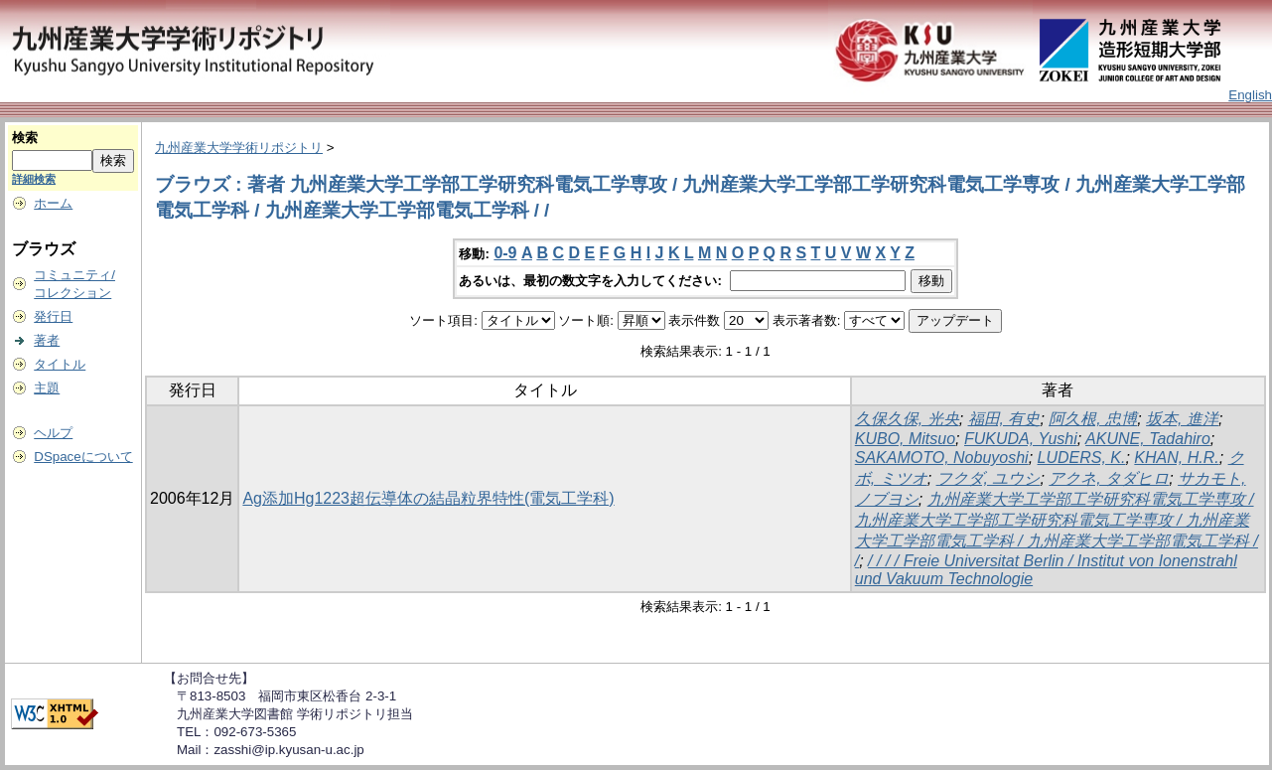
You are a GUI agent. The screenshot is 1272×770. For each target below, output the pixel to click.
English (1250, 94)
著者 (47, 340)
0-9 (505, 252)
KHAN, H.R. (1176, 457)
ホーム (53, 203)
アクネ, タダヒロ (1109, 478)
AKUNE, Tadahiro (1147, 438)
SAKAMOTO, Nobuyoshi (942, 457)
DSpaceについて (83, 456)
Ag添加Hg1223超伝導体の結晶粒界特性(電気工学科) (428, 498)
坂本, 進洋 (1182, 418)
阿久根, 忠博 (1093, 418)
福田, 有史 (1004, 418)
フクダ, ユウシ (988, 478)
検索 (25, 137)
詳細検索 (34, 179)
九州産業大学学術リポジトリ (239, 147)
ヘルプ (53, 432)
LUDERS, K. (1082, 457)
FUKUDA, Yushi (1020, 438)
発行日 (53, 316)
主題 (47, 388)
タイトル (59, 364)
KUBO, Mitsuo (905, 438)
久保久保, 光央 (907, 418)
